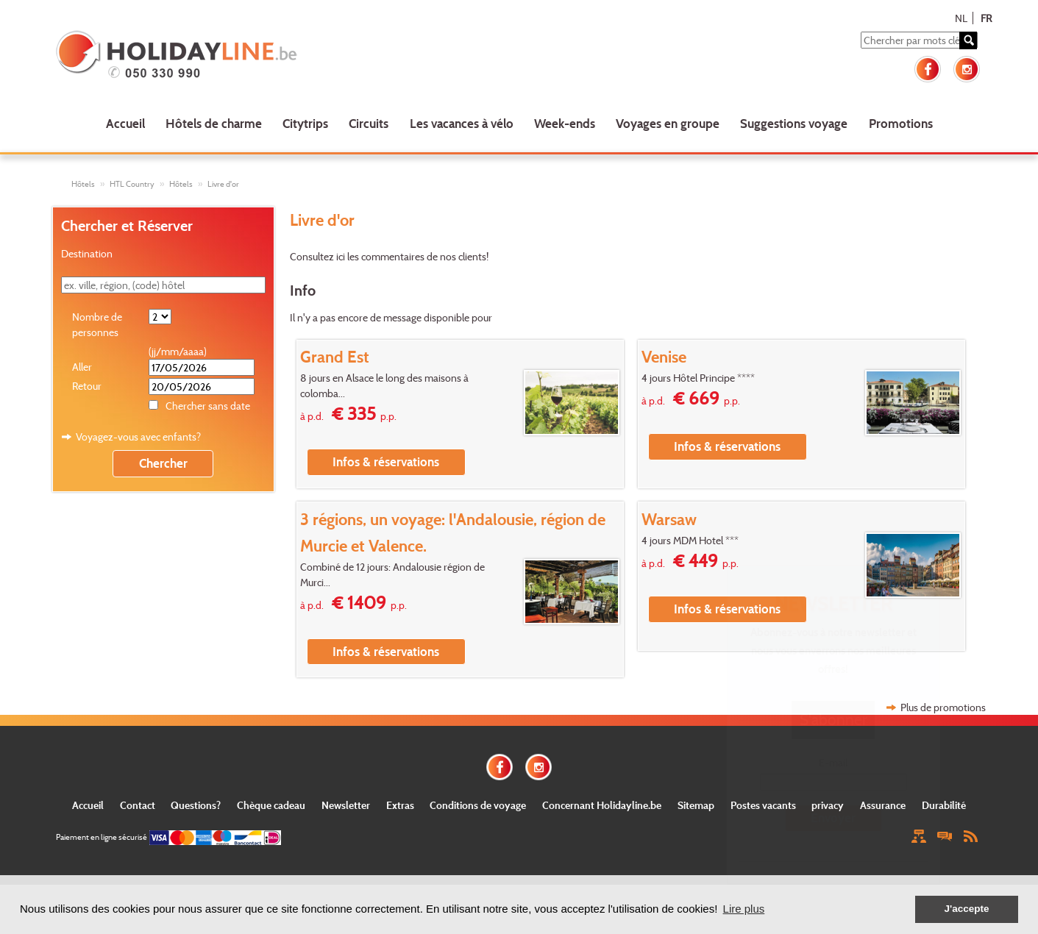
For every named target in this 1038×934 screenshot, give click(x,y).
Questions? (196, 805)
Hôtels (83, 184)
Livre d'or (223, 184)
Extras (400, 805)
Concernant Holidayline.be (601, 805)
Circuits (368, 123)
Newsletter (345, 805)
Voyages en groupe (667, 123)
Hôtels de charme (214, 123)
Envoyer (833, 817)
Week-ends (564, 123)
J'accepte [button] (966, 908)
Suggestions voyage (793, 123)
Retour (87, 385)
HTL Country (132, 184)
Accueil (125, 123)
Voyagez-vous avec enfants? (138, 436)
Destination (87, 253)
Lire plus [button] (744, 908)
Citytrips (305, 123)
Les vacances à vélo (461, 123)
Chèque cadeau (271, 805)
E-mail (833, 762)
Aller (82, 366)
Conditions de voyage (478, 805)
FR (986, 18)
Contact (137, 805)
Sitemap (696, 805)
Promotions (901, 123)
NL (961, 18)
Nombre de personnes (97, 324)
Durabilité (944, 805)
